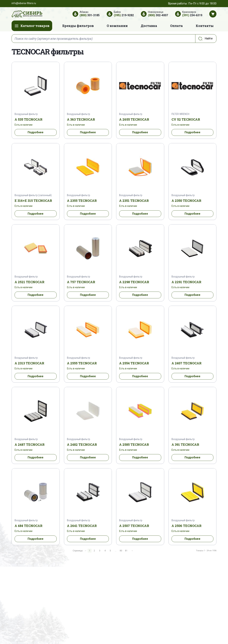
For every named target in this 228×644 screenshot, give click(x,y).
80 (121, 550)
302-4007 (158, 15)
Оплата (176, 26)
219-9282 (124, 15)
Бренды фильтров (78, 26)
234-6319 (192, 15)
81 (126, 550)
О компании (117, 26)
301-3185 (90, 15)
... (115, 550)
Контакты (205, 26)
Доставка (149, 26)
